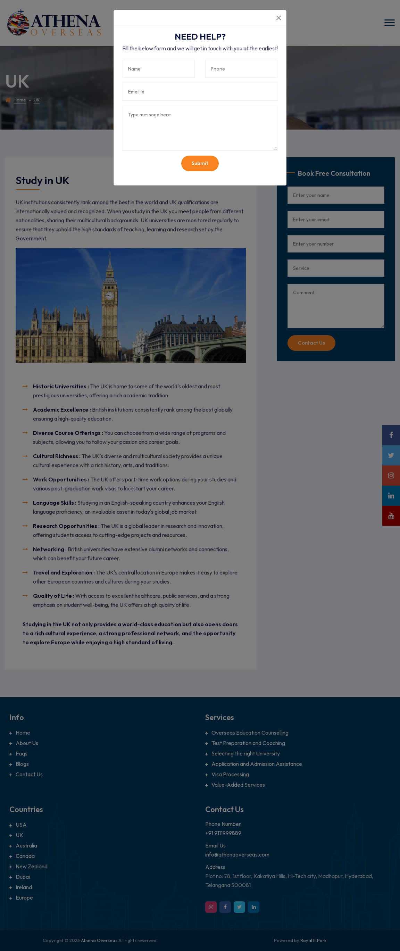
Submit (200, 163)
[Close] (279, 18)
